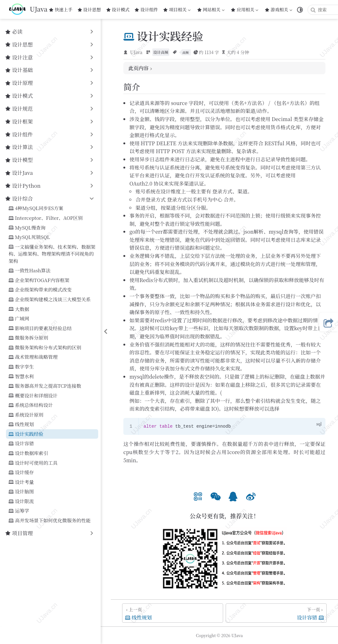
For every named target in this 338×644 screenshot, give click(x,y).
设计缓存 (21, 472)
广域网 (18, 318)
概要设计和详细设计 (32, 395)
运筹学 (18, 510)
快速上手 (60, 9)
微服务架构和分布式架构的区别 (44, 347)
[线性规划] (172, 613)
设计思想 (89, 9)
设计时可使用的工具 (32, 463)
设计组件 (146, 9)
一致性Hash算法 (29, 270)
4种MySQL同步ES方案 (35, 208)
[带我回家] (28, 9)
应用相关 (245, 9)
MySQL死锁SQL (29, 237)
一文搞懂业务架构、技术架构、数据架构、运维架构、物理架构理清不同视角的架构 (51, 253)
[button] (198, 496)
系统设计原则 (25, 415)
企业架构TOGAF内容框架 (38, 280)
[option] (198, 496)
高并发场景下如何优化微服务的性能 (49, 520)
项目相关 (177, 9)
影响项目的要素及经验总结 (40, 328)
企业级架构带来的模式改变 (40, 289)
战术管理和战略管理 (32, 357)
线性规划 (21, 424)
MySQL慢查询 (26, 227)
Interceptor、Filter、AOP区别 (45, 218)
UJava (136, 52)
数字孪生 (21, 366)
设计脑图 (21, 491)
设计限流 (21, 501)
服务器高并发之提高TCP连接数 (44, 386)
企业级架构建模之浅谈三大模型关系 (49, 299)
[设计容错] (276, 613)
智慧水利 (21, 376)
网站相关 (211, 9)
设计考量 (21, 482)
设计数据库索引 (28, 453)
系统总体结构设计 (30, 405)
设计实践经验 (25, 434)
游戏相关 (278, 9)
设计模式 (118, 9)
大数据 (18, 309)
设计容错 (21, 443)
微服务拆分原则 (28, 337)
